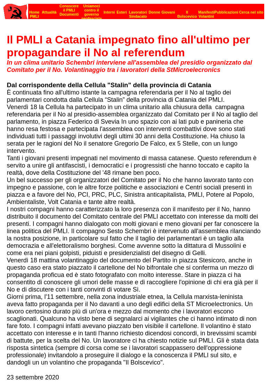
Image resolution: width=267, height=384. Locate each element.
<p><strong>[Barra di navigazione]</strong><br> (133, 9)
